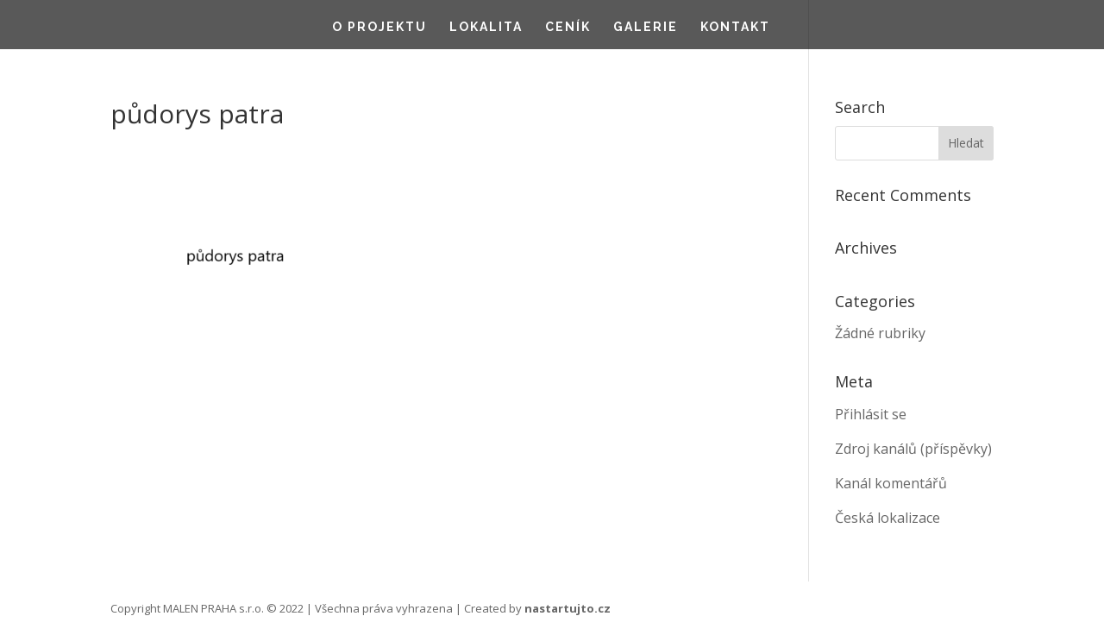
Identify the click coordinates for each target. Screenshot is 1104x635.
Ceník (568, 27)
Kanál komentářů (891, 483)
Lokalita (486, 27)
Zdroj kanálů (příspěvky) (913, 448)
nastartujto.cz (567, 608)
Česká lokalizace (887, 517)
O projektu (379, 27)
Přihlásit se (870, 414)
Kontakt (735, 27)
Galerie (645, 27)
